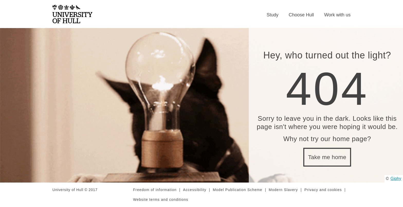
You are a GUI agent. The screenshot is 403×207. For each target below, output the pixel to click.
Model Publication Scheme (237, 190)
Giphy (395, 178)
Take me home (327, 157)
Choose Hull (301, 15)
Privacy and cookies (323, 190)
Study (272, 15)
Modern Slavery (283, 190)
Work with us (337, 15)
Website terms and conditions (160, 199)
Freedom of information (155, 190)
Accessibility (194, 190)
